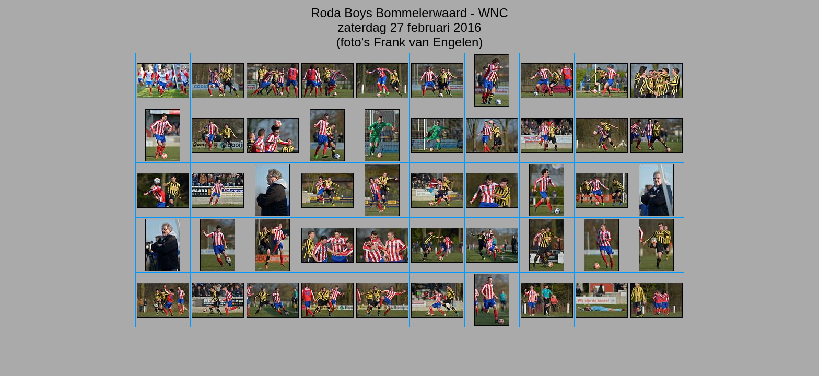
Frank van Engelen (425, 42)
